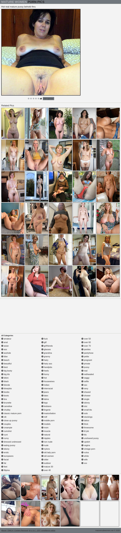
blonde (5, 385)
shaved (85, 392)
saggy (85, 378)
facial (5, 460)
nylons (45, 449)
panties (85, 349)
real (84, 371)
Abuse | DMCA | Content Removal (14, 530)
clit (3, 417)
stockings (86, 417)
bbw (4, 356)
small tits (86, 410)
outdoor (46, 463)
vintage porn (88, 449)
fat (3, 463)
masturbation (48, 413)
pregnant (86, 360)
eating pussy (8, 445)
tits (84, 435)
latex (44, 396)
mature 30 (47, 467)
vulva (85, 452)
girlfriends (47, 346)
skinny (85, 403)
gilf (44, 342)
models (46, 424)
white (85, 456)
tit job (85, 431)
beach (5, 360)
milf (44, 417)
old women (47, 456)
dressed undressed (11, 442)
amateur (6, 339)
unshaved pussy (90, 438)
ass (4, 349)
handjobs (46, 367)
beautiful (6, 364)
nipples (45, 438)
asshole (6, 353)
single (85, 399)
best (4, 367)
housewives (48, 381)
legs (44, 403)
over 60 (86, 342)
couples (6, 424)
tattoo (85, 420)
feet (4, 467)
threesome (87, 428)
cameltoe (6, 406)
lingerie (46, 410)
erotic (5, 452)
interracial (47, 388)
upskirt (85, 442)
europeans (7, 456)
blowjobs (6, 388)
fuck (44, 339)
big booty (6, 371)
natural (45, 435)
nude (44, 445)
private (85, 364)
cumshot (6, 431)
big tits (5, 374)
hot (44, 378)
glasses (46, 349)
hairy (44, 360)
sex (84, 385)
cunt (4, 435)
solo (84, 413)
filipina (5, 470)
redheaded (87, 374)
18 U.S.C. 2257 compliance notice (41, 530)
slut (84, 406)
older (44, 460)
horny (45, 374)
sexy (84, 388)
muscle (45, 431)
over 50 (86, 339)
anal (4, 342)
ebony (5, 449)
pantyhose (87, 353)
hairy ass (46, 364)
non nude (46, 442)
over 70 (86, 346)
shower (85, 396)
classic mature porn (11, 413)
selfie (85, 381)
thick (84, 424)
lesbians (46, 406)
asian (5, 346)
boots (5, 396)
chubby (5, 410)
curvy (5, 438)
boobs (5, 392)
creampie (6, 428)
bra (4, 399)
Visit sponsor (48, 99)
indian (45, 385)
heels (45, 371)
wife (84, 460)
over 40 (46, 470)
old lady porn (48, 452)
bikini (4, 378)
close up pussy (9, 420)
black (5, 381)
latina (45, 399)
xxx (84, 463)
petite (85, 356)
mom (44, 428)
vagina (85, 445)
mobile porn (48, 420)
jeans (45, 392)
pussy (85, 367)
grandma (46, 353)
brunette (6, 403)
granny (45, 356)
